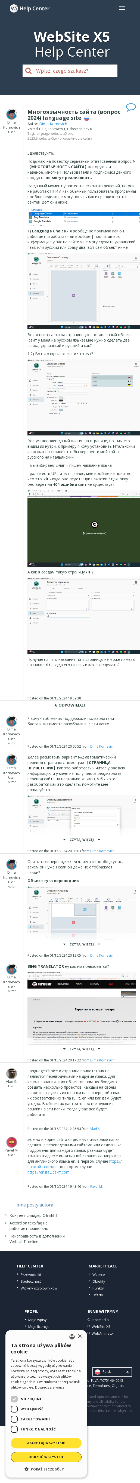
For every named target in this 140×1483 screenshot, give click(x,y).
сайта (87, 138)
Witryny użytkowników (39, 1288)
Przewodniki (31, 1274)
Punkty (98, 1288)
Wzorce (98, 1274)
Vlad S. (95, 1128)
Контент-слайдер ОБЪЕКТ (34, 1215)
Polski (112, 1372)
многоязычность (68, 138)
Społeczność (31, 1281)
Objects (118, 1385)
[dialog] (46, 1404)
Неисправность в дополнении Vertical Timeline (37, 1238)
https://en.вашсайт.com (48, 1172)
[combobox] (72, 1337)
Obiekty (98, 1281)
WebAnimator (103, 1333)
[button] (46, 1469)
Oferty (97, 1294)
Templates (101, 1385)
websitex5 (46, 138)
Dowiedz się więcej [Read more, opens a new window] (50, 1387)
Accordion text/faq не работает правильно (29, 1225)
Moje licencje (38, 1326)
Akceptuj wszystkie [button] (46, 1443)
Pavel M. (96, 1186)
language (43, 133)
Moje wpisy (37, 1319)
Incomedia (100, 1319)
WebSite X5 (101, 1326)
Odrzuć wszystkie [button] (46, 1457)
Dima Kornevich (53, 123)
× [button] (79, 1336)
